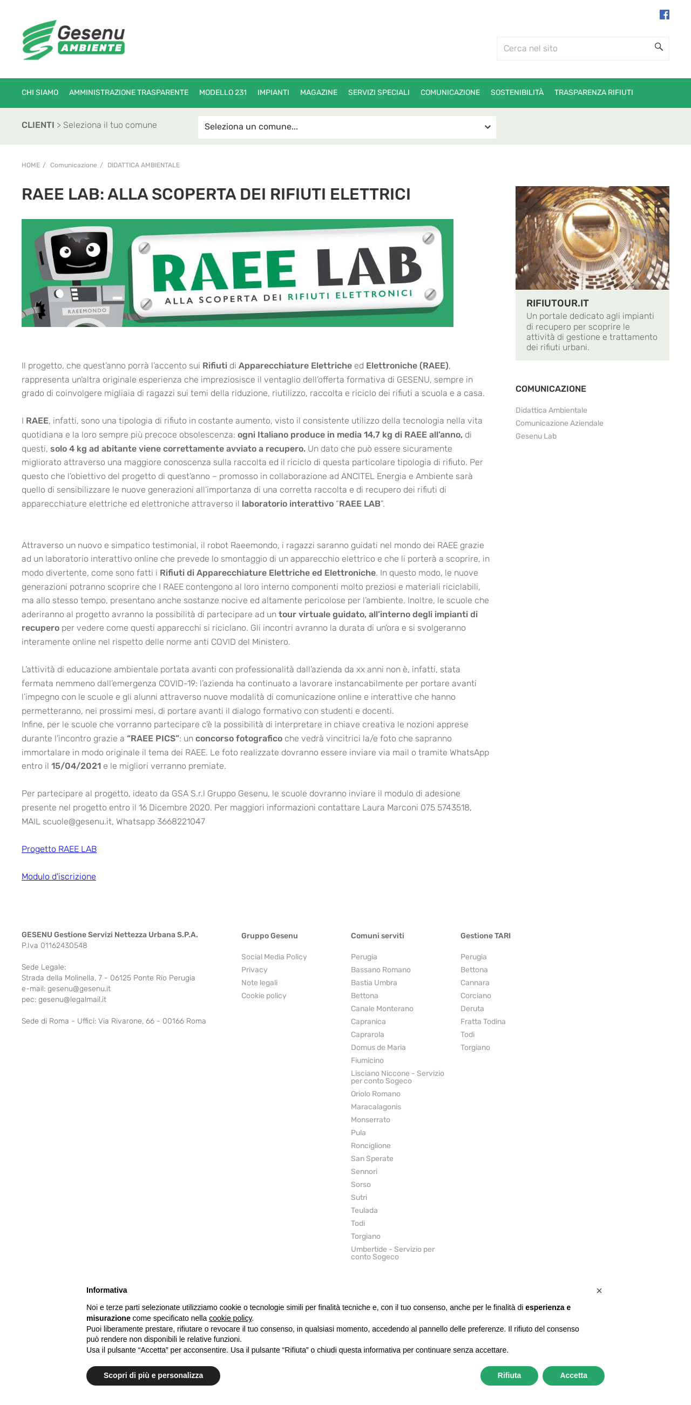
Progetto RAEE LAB (59, 849)
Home (31, 165)
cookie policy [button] (230, 1318)
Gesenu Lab (536, 436)
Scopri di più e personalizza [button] (153, 1375)
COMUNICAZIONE (551, 389)
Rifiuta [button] (509, 1375)
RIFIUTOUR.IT (557, 303)
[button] (599, 1290)
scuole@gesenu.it (77, 821)
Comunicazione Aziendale (560, 423)
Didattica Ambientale (143, 165)
